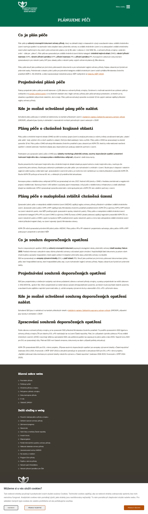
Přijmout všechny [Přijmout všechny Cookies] (134, 508)
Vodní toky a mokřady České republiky (33, 432)
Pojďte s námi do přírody (28, 461)
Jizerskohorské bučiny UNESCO (30, 450)
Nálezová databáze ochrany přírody (32, 446)
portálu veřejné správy (37, 94)
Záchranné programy (27, 424)
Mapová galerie (25, 439)
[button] (123, 6)
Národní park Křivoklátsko (29, 465)
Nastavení (11, 508)
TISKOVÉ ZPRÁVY (26, 402)
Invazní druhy (24, 435)
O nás (22, 399)
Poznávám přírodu (26, 380)
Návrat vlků (24, 428)
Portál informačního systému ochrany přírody (35, 443)
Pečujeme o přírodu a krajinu (30, 391)
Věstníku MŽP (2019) (96, 74)
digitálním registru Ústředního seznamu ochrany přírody (104, 117)
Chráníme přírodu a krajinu (29, 388)
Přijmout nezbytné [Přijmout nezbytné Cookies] (34, 508)
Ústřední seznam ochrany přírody (31, 421)
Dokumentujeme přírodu (28, 395)
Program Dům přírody (27, 457)
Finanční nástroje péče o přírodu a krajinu (34, 417)
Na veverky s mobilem (27, 454)
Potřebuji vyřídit (25, 384)
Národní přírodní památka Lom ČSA (32, 468)
